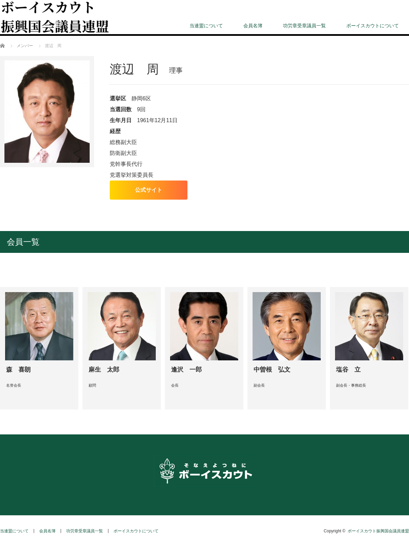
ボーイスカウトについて (372, 25)
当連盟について (206, 25)
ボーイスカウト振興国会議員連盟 (378, 531)
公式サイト (148, 190)
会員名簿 (252, 25)
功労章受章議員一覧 (304, 25)
